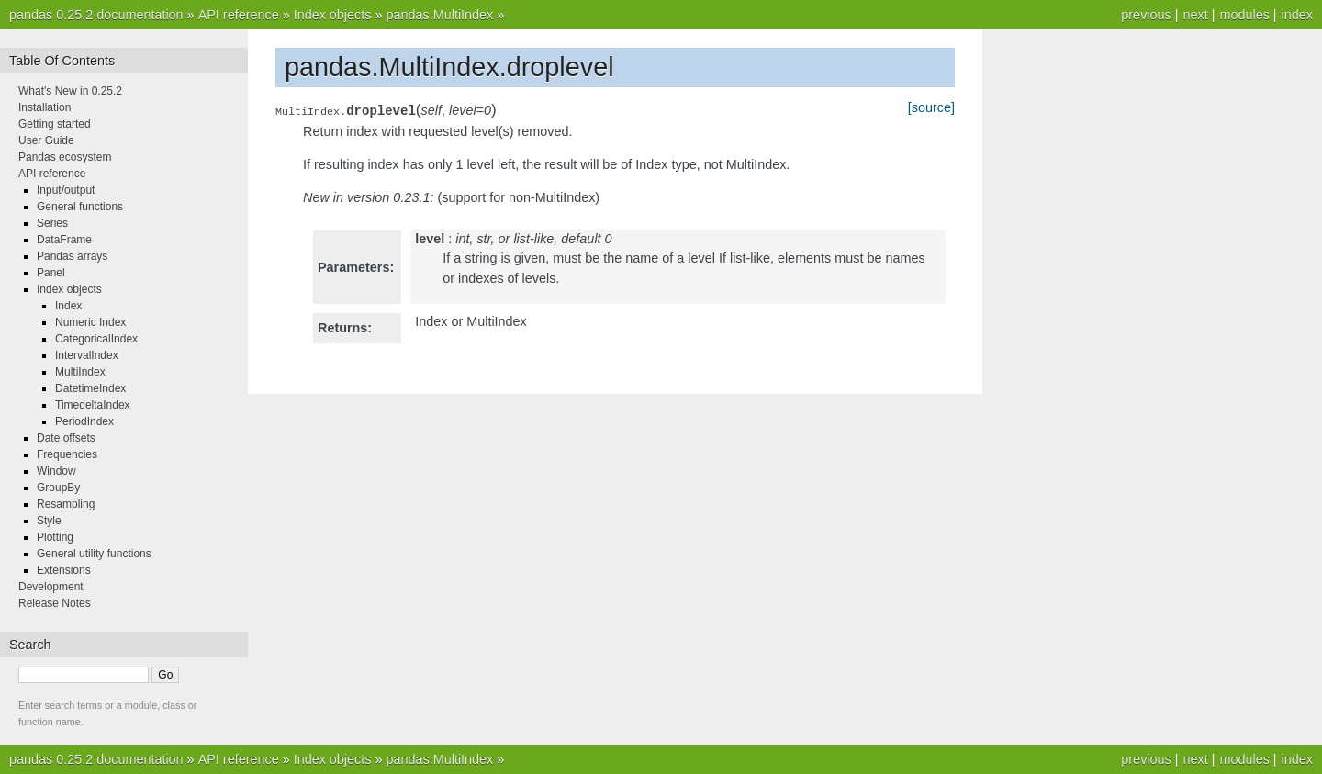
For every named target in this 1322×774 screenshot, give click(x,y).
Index (68, 305)
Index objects (333, 14)
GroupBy (58, 487)
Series (52, 223)
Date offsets (66, 438)
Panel (51, 272)
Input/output (66, 190)
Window (56, 471)
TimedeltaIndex (92, 404)
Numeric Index (90, 322)
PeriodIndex (84, 421)
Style (49, 520)
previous (1146, 14)
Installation (44, 107)
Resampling (66, 504)
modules (1244, 14)
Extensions (64, 570)
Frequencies (67, 454)
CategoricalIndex (96, 338)
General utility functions (94, 553)
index (1297, 14)
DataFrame (64, 239)
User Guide (46, 140)
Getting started (54, 124)
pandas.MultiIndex (439, 14)
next (1194, 14)
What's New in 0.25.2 (70, 90)
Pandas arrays (72, 256)
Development (51, 586)
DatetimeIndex (90, 388)
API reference (238, 14)
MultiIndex (80, 371)
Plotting (55, 537)
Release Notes (54, 603)
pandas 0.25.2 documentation (96, 14)
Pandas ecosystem (64, 157)
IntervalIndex (86, 355)
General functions (80, 206)
